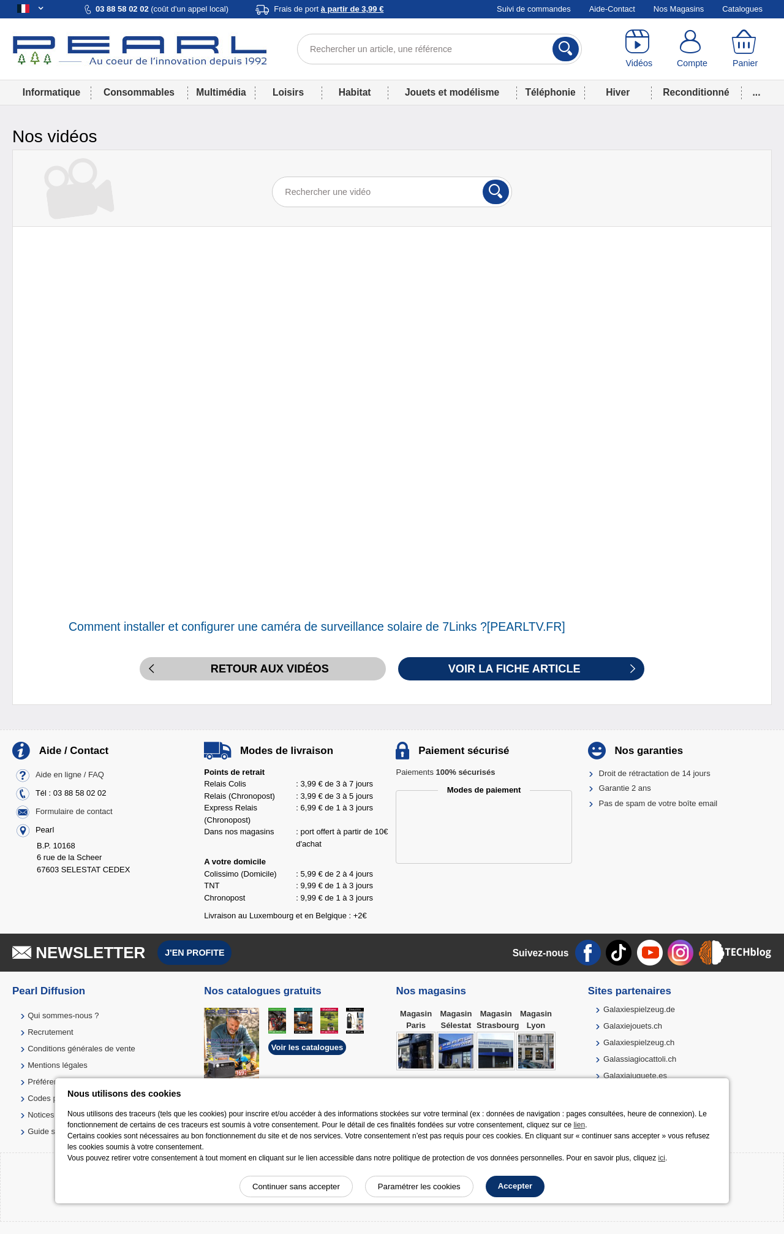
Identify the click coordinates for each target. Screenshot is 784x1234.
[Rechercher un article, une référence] (439, 49)
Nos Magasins (679, 8)
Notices (41, 1114)
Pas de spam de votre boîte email (658, 803)
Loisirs (288, 92)
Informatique (51, 92)
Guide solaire (51, 1131)
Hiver (618, 92)
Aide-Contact (612, 8)
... (757, 92)
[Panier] (745, 49)
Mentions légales (58, 1065)
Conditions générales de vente (81, 1048)
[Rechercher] (565, 49)
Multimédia (221, 92)
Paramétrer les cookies (419, 1186)
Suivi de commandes (534, 8)
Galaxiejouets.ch (632, 1025)
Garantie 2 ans (625, 788)
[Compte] (692, 49)
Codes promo (51, 1098)
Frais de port (328, 8)
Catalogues (742, 8)
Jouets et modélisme (452, 92)
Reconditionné (696, 92)
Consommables (139, 92)
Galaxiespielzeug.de (639, 1009)
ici (661, 1158)
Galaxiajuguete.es (635, 1075)
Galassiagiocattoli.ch (639, 1059)
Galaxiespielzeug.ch (638, 1042)
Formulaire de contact (74, 811)
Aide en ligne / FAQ (70, 774)
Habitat (355, 92)
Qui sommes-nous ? (63, 1015)
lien (579, 1125)
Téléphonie (550, 92)
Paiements (445, 772)
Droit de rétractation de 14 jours (654, 773)
